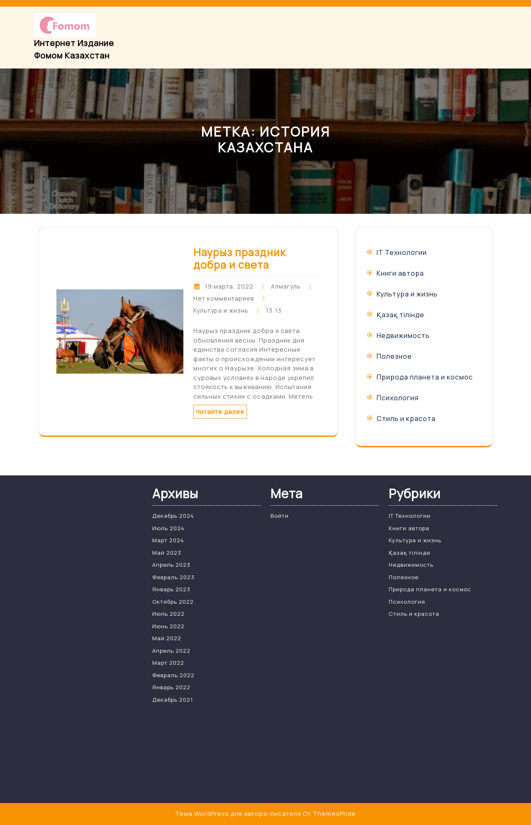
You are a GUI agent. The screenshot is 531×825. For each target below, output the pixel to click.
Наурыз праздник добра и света (239, 258)
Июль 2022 (168, 613)
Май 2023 (166, 552)
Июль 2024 (168, 528)
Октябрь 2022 (173, 601)
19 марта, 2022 (229, 286)
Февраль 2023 (173, 577)
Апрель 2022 (171, 650)
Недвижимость (403, 335)
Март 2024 (168, 540)
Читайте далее (220, 411)
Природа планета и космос (425, 377)
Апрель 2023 (171, 564)
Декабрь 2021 (172, 699)
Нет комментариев (223, 298)
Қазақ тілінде (400, 314)
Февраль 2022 (173, 675)
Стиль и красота (406, 418)
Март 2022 (168, 662)
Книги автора (400, 273)
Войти (279, 515)
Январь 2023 (171, 589)
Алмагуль (286, 286)
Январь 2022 (171, 687)
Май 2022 (166, 638)
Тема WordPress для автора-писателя (238, 813)
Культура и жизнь (220, 310)
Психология (398, 397)
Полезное (394, 356)
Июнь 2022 (168, 626)
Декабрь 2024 (173, 515)
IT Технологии (402, 252)
